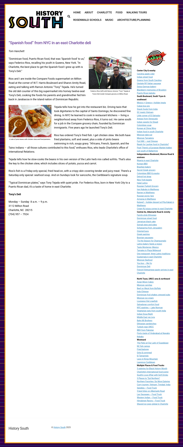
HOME (77, 12)
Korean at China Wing (146, 128)
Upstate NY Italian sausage (149, 83)
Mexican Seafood (144, 260)
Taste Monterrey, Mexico (148, 247)
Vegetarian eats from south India (151, 311)
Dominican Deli (143, 266)
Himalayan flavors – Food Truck (151, 401)
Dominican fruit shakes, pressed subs (153, 295)
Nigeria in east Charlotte (147, 160)
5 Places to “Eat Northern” (148, 378)
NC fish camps (143, 346)
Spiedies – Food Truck (147, 388)
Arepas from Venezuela (147, 119)
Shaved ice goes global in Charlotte (152, 404)
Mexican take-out (144, 135)
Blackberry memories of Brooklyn (151, 90)
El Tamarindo (143, 356)
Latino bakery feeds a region (149, 244)
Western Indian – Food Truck (150, 397)
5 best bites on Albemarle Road (151, 391)
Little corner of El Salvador (148, 115)
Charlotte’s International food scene (153, 372)
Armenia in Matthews (146, 199)
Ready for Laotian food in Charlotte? (153, 144)
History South (59, 427)
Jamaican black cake (146, 221)
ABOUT (89, 12)
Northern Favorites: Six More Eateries (153, 381)
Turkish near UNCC (145, 327)
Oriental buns (143, 231)
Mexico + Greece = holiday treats (151, 103)
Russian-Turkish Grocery (148, 186)
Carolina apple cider (146, 74)
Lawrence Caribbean (146, 362)
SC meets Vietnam (145, 112)
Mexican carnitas (144, 285)
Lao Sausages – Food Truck (149, 394)
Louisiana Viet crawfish (147, 301)
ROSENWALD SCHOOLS (87, 20)
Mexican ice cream (145, 298)
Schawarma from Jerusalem (149, 228)
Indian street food (145, 77)
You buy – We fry (144, 263)
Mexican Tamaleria (145, 138)
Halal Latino (142, 183)
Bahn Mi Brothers (144, 320)
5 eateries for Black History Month (152, 368)
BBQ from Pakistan (145, 330)
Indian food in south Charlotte (150, 131)
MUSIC (109, 20)
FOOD (119, 12)
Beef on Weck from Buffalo (149, 288)
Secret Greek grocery (146, 170)
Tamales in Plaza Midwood (149, 250)
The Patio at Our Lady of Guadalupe (152, 343)
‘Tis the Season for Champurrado (151, 240)
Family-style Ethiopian (146, 215)
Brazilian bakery (144, 167)
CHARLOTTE (104, 12)
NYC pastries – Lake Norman (150, 307)
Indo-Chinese (143, 291)
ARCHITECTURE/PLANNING (134, 20)
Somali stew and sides (147, 224)
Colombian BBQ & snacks (148, 173)
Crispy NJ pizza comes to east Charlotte (155, 209)
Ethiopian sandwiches (146, 323)
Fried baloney (143, 349)
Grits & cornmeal (144, 352)
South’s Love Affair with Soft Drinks (152, 375)
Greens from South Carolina (149, 80)
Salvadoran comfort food (148, 304)
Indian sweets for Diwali (147, 122)
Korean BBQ (142, 163)
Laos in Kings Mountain (147, 359)
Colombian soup (144, 125)
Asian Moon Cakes (145, 282)
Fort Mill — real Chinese (147, 141)
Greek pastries (143, 234)
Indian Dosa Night (145, 314)
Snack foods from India (147, 109)
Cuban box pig (143, 106)
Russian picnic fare (145, 196)
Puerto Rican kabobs (146, 93)
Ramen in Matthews (146, 192)
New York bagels (144, 180)
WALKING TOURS (137, 12)
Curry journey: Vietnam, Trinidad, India (153, 384)
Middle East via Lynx (146, 317)
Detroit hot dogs (144, 176)
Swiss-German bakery (146, 86)
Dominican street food (147, 218)
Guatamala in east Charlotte (149, 257)
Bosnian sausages (145, 237)
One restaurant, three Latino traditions (154, 253)
